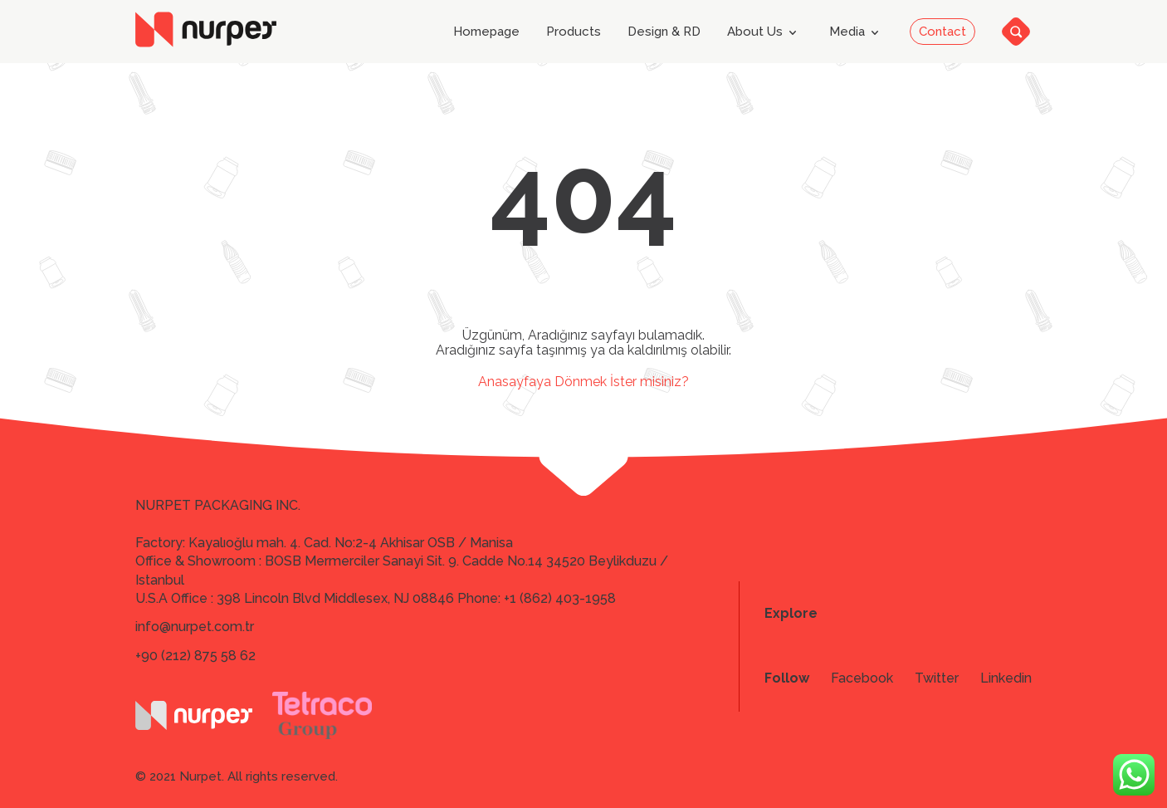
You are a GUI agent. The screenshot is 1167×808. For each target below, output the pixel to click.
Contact (942, 31)
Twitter (937, 678)
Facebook (862, 678)
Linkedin (1006, 678)
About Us (765, 32)
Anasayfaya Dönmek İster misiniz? (583, 381)
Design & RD (664, 32)
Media (857, 32)
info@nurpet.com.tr (194, 626)
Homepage (486, 32)
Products (573, 32)
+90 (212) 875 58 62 (195, 656)
